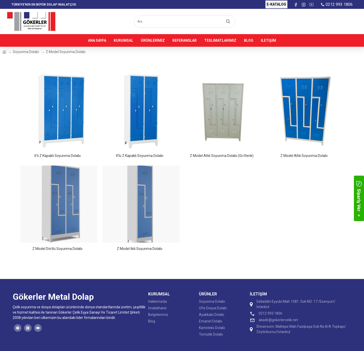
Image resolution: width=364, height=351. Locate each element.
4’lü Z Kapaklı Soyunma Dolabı (139, 156)
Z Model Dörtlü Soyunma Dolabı (57, 249)
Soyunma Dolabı (26, 52)
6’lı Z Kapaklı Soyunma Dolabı (57, 156)
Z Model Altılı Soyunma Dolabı (304, 156)
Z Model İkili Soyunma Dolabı (139, 249)
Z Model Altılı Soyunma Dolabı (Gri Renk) (222, 156)
